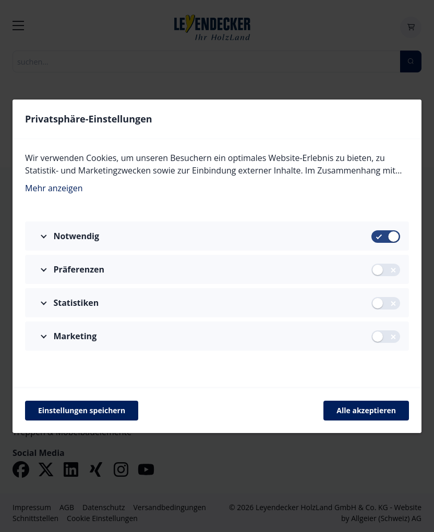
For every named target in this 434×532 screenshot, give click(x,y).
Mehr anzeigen (54, 188)
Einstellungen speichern (81, 410)
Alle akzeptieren (366, 410)
